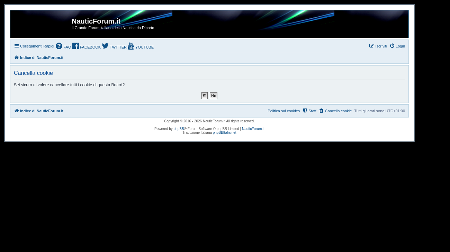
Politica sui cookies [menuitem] (284, 111)
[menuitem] (63, 46)
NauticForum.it (253, 129)
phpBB (179, 129)
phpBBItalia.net (224, 132)
